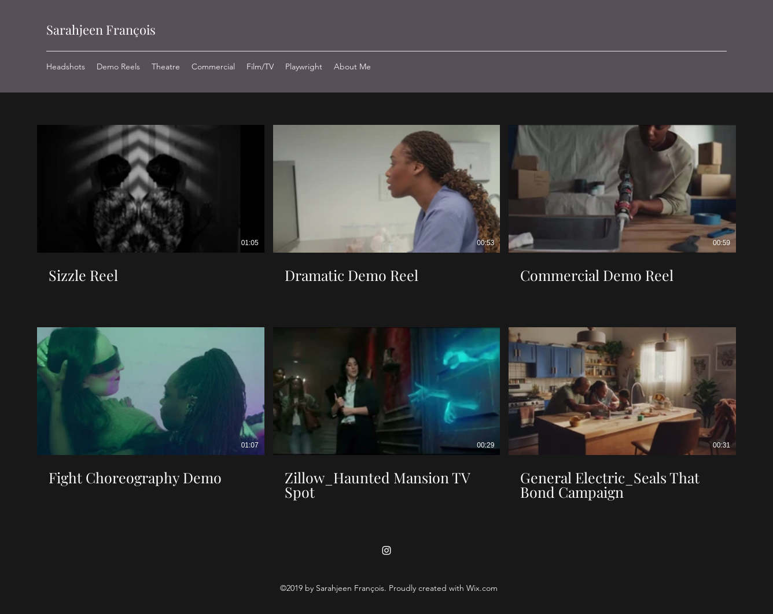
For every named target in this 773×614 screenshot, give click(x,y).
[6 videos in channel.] (386, 313)
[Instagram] (386, 550)
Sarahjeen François (101, 29)
